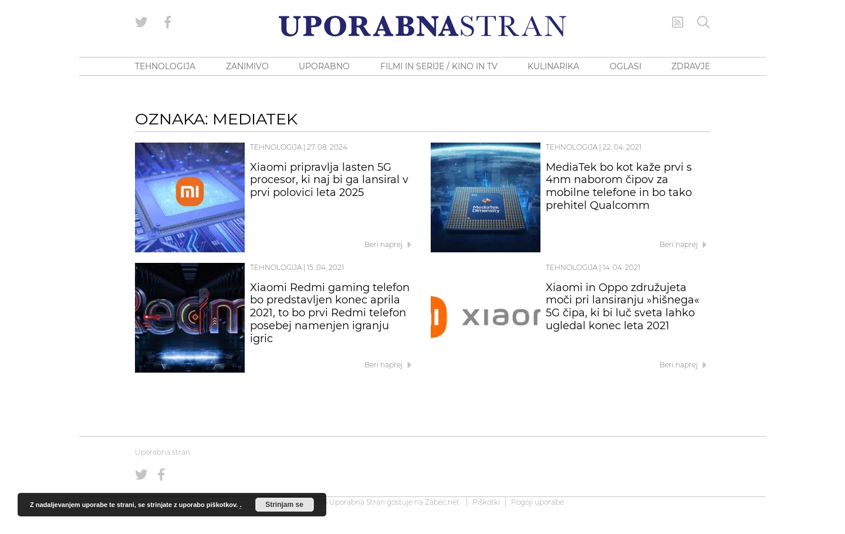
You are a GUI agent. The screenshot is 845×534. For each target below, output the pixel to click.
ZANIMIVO (247, 66)
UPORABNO (324, 66)
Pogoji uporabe (537, 502)
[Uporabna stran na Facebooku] (167, 22)
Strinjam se (284, 505)
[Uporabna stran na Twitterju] (141, 22)
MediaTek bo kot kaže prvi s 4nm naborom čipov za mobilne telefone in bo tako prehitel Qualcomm (619, 186)
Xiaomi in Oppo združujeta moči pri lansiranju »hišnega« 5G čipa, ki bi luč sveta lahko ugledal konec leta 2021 (622, 306)
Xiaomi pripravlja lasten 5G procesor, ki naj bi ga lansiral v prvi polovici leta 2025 (329, 180)
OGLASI (625, 66)
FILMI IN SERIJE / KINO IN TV (439, 66)
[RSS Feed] (677, 22)
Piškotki (486, 502)
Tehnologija (276, 147)
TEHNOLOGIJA (165, 66)
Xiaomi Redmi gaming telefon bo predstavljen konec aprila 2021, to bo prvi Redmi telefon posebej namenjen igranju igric (330, 313)
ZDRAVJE (690, 66)
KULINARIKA (553, 66)
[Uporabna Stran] (422, 26)
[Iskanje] (703, 22)
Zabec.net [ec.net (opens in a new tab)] (442, 502)
